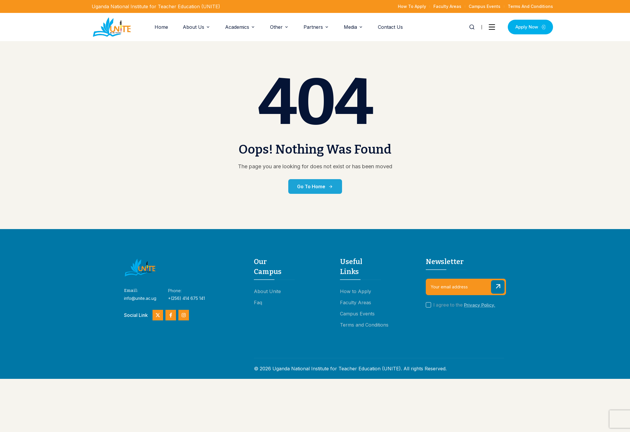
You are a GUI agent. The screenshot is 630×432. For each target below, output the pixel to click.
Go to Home (315, 186)
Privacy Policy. (479, 305)
